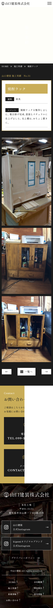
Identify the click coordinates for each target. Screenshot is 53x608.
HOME (5, 66)
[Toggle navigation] (49, 3)
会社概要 (38, 582)
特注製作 (38, 588)
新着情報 (12, 594)
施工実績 (18, 66)
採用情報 (38, 594)
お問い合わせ (12, 600)
